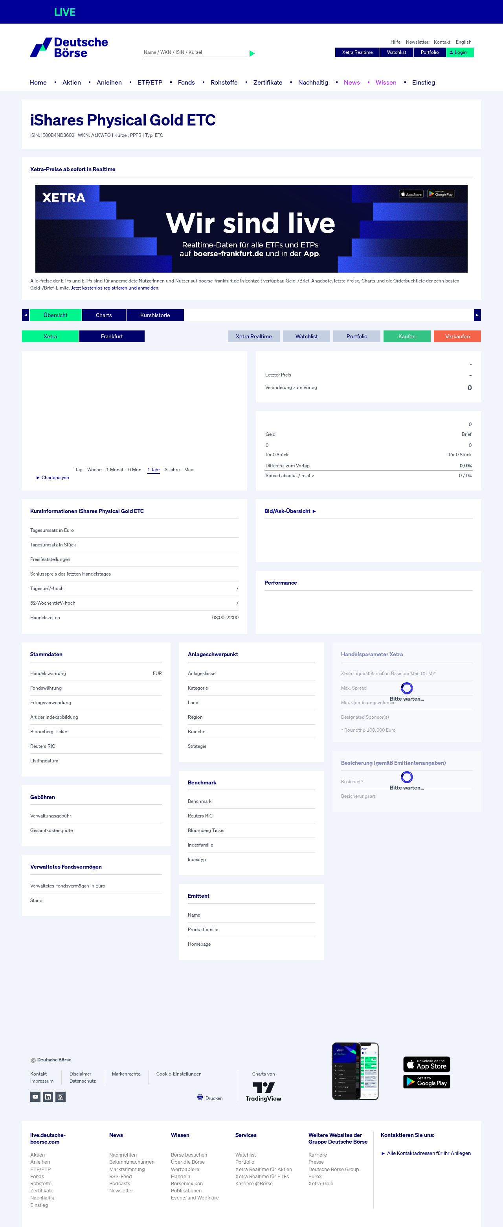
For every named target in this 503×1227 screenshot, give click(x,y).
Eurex (315, 1176)
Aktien (71, 82)
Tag (79, 469)
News (352, 82)
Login (458, 52)
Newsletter (417, 42)
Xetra (50, 336)
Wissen (386, 82)
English (464, 42)
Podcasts (119, 1183)
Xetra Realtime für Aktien (263, 1169)
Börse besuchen (189, 1154)
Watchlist (396, 52)
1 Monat (114, 469)
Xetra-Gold (321, 1183)
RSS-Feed (120, 1176)
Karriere (317, 1154)
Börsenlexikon (187, 1183)
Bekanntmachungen (131, 1162)
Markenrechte (126, 1074)
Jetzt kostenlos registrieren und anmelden (114, 288)
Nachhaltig (313, 82)
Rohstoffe (224, 82)
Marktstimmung (127, 1169)
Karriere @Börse (254, 1183)
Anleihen (109, 82)
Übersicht (56, 315)
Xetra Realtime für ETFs (262, 1176)
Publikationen (186, 1190)
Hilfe (395, 42)
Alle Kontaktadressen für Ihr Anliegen (426, 1153)
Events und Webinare (195, 1197)
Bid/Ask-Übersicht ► (290, 511)
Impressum (41, 1081)
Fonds (186, 82)
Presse (316, 1162)
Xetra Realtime (357, 52)
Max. (189, 469)
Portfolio (430, 52)
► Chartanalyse (52, 477)
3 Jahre (172, 469)
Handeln (180, 1176)
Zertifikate (268, 82)
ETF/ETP (150, 82)
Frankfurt (112, 336)
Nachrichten (123, 1154)
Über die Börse (188, 1162)
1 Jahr (153, 469)
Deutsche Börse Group (333, 1169)
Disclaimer (80, 1074)
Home (38, 82)
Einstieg (423, 82)
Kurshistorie (155, 315)
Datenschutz (83, 1081)
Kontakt (442, 42)
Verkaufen (457, 336)
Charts (104, 315)
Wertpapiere (185, 1169)
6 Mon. (135, 469)
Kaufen (407, 336)
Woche (94, 469)
